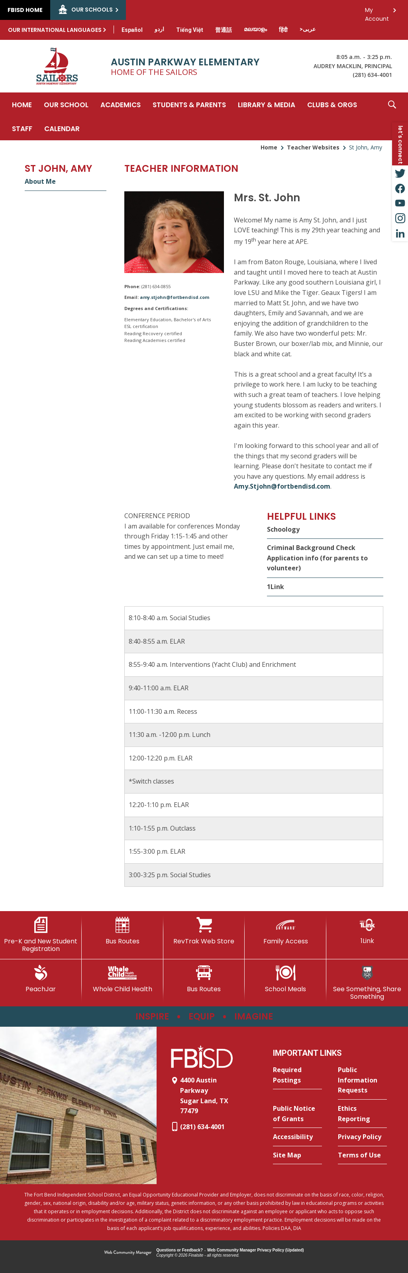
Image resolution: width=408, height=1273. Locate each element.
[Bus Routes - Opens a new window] (204, 979)
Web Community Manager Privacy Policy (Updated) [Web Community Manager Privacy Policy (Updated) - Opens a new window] (255, 1250)
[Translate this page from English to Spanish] (132, 30)
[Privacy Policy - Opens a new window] (362, 1137)
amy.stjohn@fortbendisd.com (174, 297)
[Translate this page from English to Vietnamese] (189, 30)
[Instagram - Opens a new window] (400, 218)
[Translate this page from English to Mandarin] (223, 30)
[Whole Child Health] (122, 979)
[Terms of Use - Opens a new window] (362, 1155)
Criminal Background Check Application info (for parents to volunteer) (317, 557)
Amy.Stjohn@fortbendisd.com (282, 486)
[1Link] (367, 931)
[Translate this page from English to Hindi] (283, 30)
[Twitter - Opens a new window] (400, 173)
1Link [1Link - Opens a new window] (275, 586)
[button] (392, 116)
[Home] (22, 104)
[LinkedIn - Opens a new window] (400, 233)
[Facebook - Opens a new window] (400, 188)
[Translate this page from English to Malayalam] (255, 29)
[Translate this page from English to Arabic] (308, 29)
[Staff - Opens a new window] (22, 128)
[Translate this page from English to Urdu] (159, 29)
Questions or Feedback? (179, 1250)
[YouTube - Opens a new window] (400, 203)
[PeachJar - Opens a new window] (41, 979)
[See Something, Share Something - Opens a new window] (367, 982)
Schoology (283, 529)
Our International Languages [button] (55, 30)
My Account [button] (377, 12)
